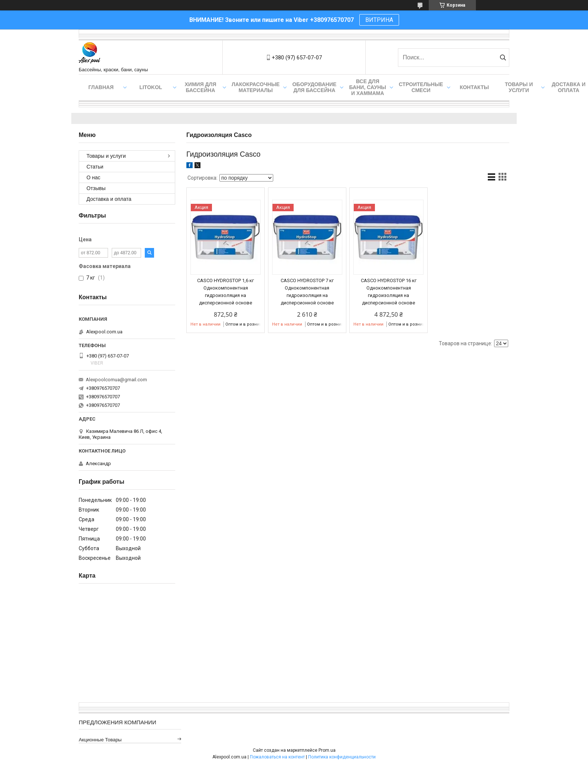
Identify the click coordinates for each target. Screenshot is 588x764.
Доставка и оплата (108, 199)
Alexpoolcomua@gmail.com (116, 379)
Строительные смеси (421, 87)
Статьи (94, 167)
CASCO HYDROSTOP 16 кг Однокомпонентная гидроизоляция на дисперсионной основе (388, 292)
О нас (93, 177)
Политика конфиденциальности (342, 757)
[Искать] (502, 57)
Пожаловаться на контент (277, 757)
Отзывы (95, 188)
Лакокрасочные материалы (256, 87)
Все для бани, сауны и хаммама (367, 87)
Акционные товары (100, 739)
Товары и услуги (519, 87)
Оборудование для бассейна (314, 87)
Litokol (150, 87)
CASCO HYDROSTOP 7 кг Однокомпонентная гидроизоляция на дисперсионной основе (307, 292)
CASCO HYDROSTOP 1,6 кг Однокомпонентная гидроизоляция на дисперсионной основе (225, 292)
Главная (101, 87)
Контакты (474, 87)
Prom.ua (327, 750)
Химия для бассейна (200, 87)
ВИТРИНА (379, 19)
